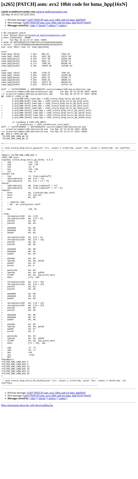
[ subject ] (52, 25)
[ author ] (62, 25)
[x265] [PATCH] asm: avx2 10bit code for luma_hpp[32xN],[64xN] (57, 22)
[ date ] (33, 25)
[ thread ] (42, 25)
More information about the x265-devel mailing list (27, 476)
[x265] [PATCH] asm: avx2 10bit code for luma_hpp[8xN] (56, 19)
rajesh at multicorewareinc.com (51, 11)
